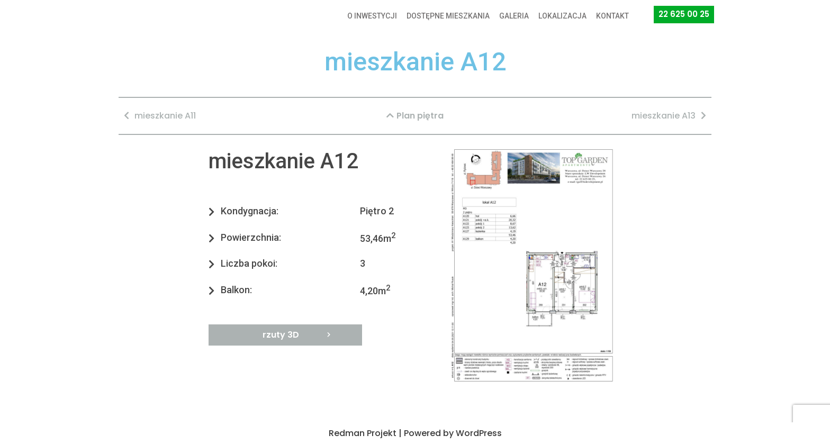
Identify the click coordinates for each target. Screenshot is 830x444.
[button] (684, 14)
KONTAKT (612, 16)
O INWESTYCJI (372, 16)
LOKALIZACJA (562, 16)
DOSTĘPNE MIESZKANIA (448, 16)
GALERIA (514, 16)
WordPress (479, 433)
